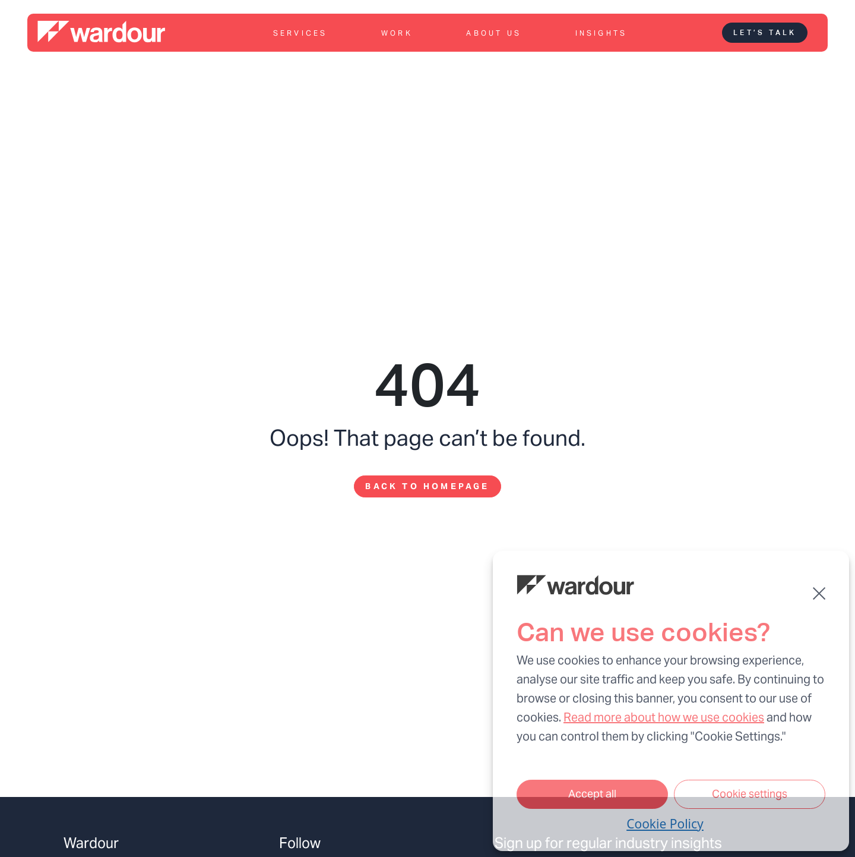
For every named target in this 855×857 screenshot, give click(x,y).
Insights (601, 33)
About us (493, 33)
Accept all (592, 794)
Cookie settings (749, 794)
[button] (819, 593)
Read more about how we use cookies (663, 717)
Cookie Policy (665, 823)
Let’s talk (764, 33)
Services (300, 33)
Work (397, 33)
